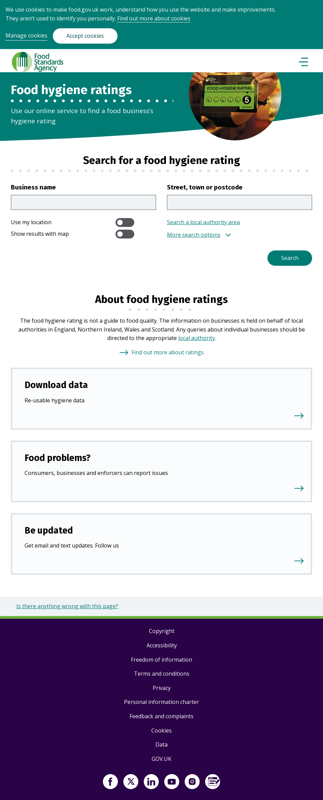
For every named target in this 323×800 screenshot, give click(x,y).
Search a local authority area (203, 222)
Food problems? (58, 457)
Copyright (161, 631)
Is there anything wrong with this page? (67, 606)
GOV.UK (161, 759)
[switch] (125, 222)
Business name (33, 187)
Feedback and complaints (161, 716)
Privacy (162, 688)
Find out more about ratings (168, 352)
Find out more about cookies (153, 18)
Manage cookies (26, 35)
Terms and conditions (161, 673)
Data (161, 744)
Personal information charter (161, 702)
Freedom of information (161, 659)
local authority (196, 338)
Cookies (161, 730)
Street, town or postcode (205, 187)
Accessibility (162, 645)
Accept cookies (85, 36)
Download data (56, 385)
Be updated (49, 530)
